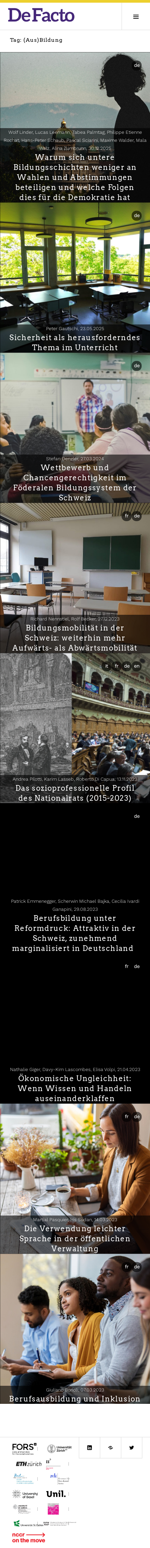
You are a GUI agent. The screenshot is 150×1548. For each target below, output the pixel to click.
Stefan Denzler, (75, 458)
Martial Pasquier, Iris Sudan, (75, 1219)
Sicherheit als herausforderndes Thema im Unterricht (75, 342)
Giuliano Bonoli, (75, 1389)
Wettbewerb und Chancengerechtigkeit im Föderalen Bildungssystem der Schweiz (75, 482)
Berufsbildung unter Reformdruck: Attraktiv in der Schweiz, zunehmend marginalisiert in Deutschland (75, 933)
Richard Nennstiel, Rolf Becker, (75, 618)
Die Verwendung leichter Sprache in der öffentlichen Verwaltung (75, 1238)
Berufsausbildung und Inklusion (75, 1398)
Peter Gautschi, (75, 328)
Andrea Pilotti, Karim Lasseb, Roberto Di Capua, (75, 779)
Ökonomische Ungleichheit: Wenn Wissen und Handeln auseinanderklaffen (75, 1088)
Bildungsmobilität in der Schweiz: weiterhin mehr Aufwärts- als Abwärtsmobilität (74, 637)
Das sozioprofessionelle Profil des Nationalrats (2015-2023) (75, 793)
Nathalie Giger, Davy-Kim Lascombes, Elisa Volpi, (75, 1069)
